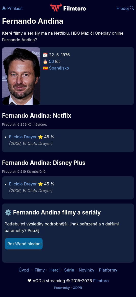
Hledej (125, 8)
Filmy (40, 270)
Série (69, 270)
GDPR (77, 288)
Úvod (24, 270)
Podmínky (62, 288)
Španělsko (59, 68)
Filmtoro (101, 280)
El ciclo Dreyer (23, 136)
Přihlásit (12, 8)
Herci (54, 270)
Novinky (86, 270)
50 (51, 61)
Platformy (108, 270)
